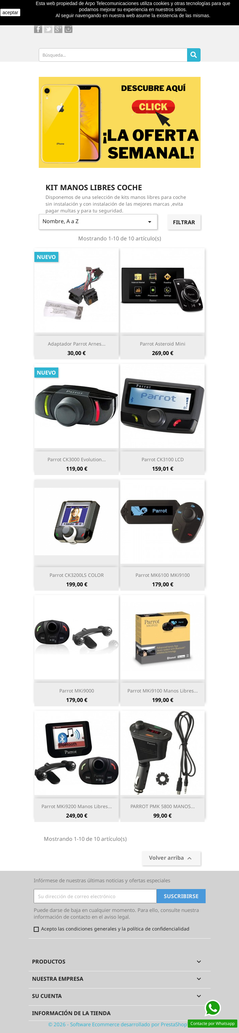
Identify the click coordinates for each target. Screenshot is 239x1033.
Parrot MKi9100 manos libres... (162, 690)
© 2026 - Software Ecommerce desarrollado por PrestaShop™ (119, 1024)
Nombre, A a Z (98, 221)
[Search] (194, 55)
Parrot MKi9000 (76, 690)
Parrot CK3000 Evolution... (77, 459)
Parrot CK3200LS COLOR (77, 575)
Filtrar (184, 222)
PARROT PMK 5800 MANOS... (162, 806)
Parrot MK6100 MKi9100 (163, 575)
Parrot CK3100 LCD (163, 459)
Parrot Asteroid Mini (162, 344)
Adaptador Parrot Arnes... (77, 344)
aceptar (10, 12)
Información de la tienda (71, 1013)
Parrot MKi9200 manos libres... (76, 806)
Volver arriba (171, 858)
